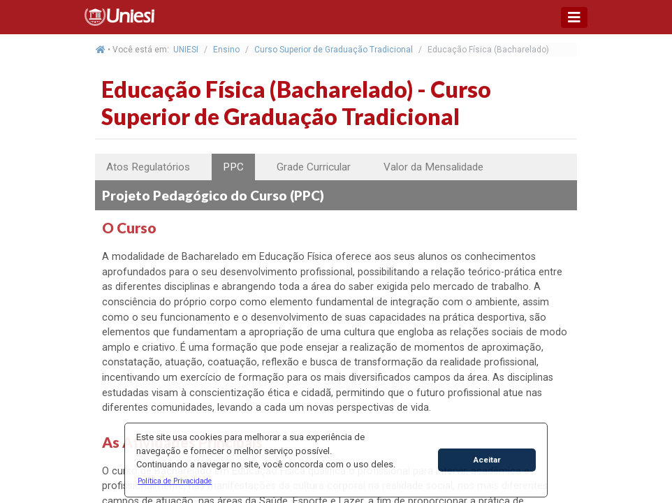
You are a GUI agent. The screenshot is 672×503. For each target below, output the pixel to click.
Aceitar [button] (487, 460)
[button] (175, 481)
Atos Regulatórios (148, 167)
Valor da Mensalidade (433, 167)
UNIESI (185, 49)
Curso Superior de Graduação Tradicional (333, 49)
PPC (233, 167)
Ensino (226, 49)
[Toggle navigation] (574, 17)
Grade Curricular (314, 167)
